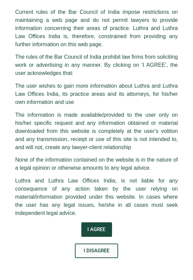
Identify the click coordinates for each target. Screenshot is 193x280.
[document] (96, 140)
